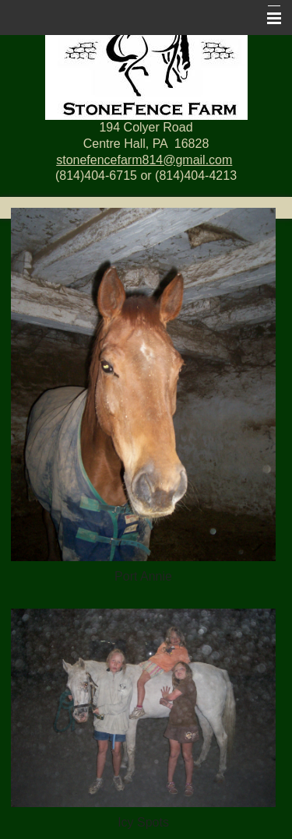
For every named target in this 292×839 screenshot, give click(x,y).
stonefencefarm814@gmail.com (144, 160)
